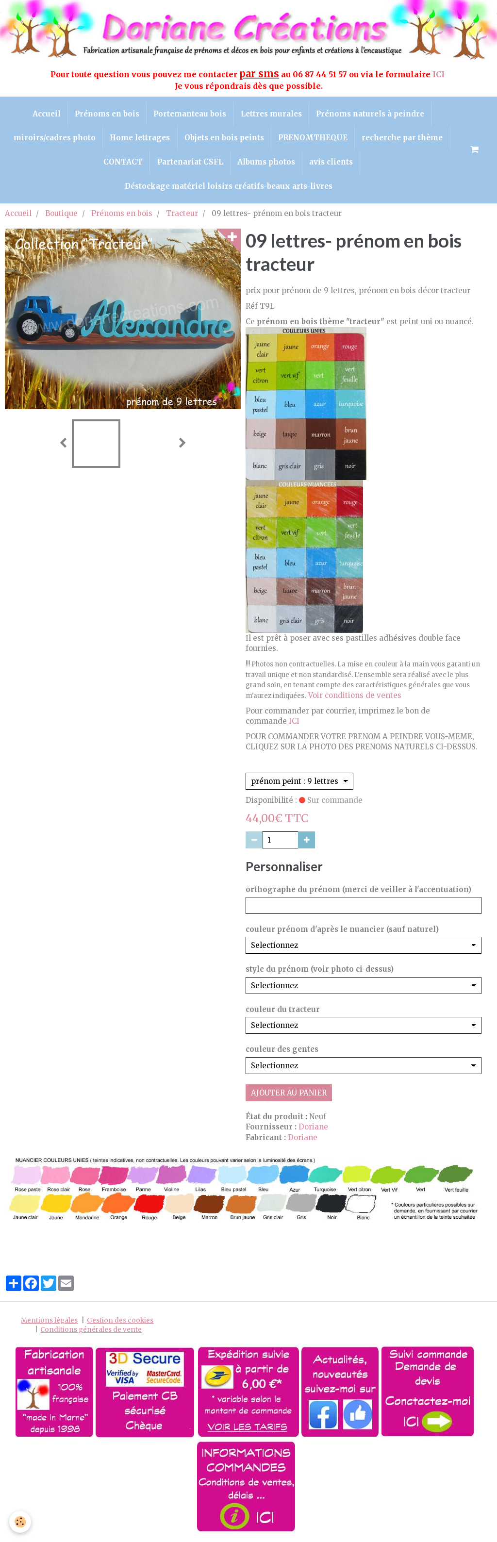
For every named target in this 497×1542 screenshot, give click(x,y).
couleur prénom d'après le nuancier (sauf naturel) (342, 932)
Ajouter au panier (289, 1095)
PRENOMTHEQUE (313, 139)
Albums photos (267, 163)
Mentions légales (49, 1323)
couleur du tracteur (283, 1012)
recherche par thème (404, 139)
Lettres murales (271, 113)
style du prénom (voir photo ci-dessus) (320, 972)
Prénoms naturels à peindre (371, 113)
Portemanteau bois (189, 113)
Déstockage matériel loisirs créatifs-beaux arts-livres (228, 189)
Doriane (313, 1130)
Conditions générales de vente (91, 1332)
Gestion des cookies (120, 1323)
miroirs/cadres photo (53, 139)
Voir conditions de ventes (354, 698)
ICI (439, 74)
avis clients (332, 163)
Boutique (61, 216)
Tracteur (182, 216)
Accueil (45, 113)
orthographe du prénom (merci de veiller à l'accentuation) (358, 892)
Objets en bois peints (224, 139)
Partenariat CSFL (190, 163)
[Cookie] (21, 1522)
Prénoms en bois (106, 113)
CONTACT (122, 163)
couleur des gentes (282, 1052)
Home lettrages (139, 139)
